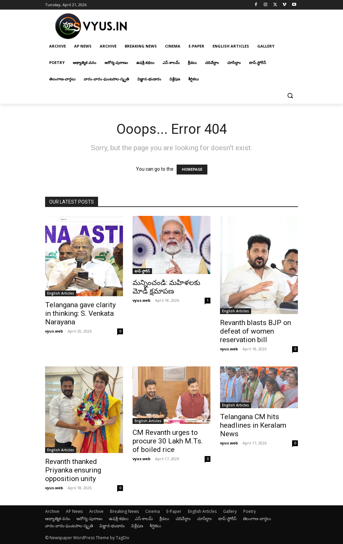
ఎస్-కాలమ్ (144, 518)
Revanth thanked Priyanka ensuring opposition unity (73, 470)
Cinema (152, 511)
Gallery (230, 511)
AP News (74, 511)
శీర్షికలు (155, 526)
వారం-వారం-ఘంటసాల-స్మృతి (69, 526)
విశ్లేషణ (137, 526)
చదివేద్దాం (183, 518)
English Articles (60, 293)
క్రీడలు (164, 518)
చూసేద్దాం (204, 518)
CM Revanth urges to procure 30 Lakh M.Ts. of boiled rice (168, 441)
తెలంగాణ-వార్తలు (257, 518)
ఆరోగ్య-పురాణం (89, 518)
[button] (290, 96)
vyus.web (54, 331)
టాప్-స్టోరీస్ (142, 271)
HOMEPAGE (192, 169)
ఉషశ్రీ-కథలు (118, 518)
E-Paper (173, 511)
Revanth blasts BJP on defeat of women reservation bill (255, 331)
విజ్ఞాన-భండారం (112, 526)
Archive (52, 511)
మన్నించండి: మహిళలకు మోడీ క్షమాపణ (166, 287)
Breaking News (124, 511)
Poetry (249, 511)
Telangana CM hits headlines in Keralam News (253, 425)
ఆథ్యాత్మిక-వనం (57, 518)
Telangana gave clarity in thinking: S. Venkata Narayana (80, 313)
